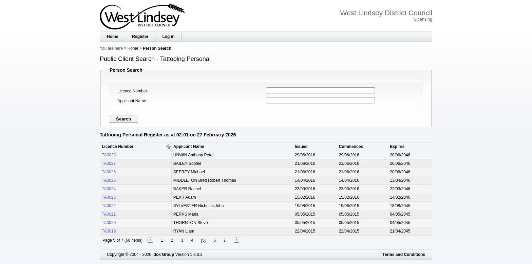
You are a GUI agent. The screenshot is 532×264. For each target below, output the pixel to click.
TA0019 (109, 231)
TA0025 (109, 180)
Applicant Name (131, 100)
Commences (351, 146)
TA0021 (109, 214)
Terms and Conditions (403, 254)
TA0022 (109, 205)
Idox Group (163, 254)
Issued (301, 146)
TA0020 (109, 222)
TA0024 (109, 188)
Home (112, 36)
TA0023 (109, 197)
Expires (397, 146)
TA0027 (109, 163)
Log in (168, 36)
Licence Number (132, 91)
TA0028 (109, 155)
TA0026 (109, 172)
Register (140, 36)
